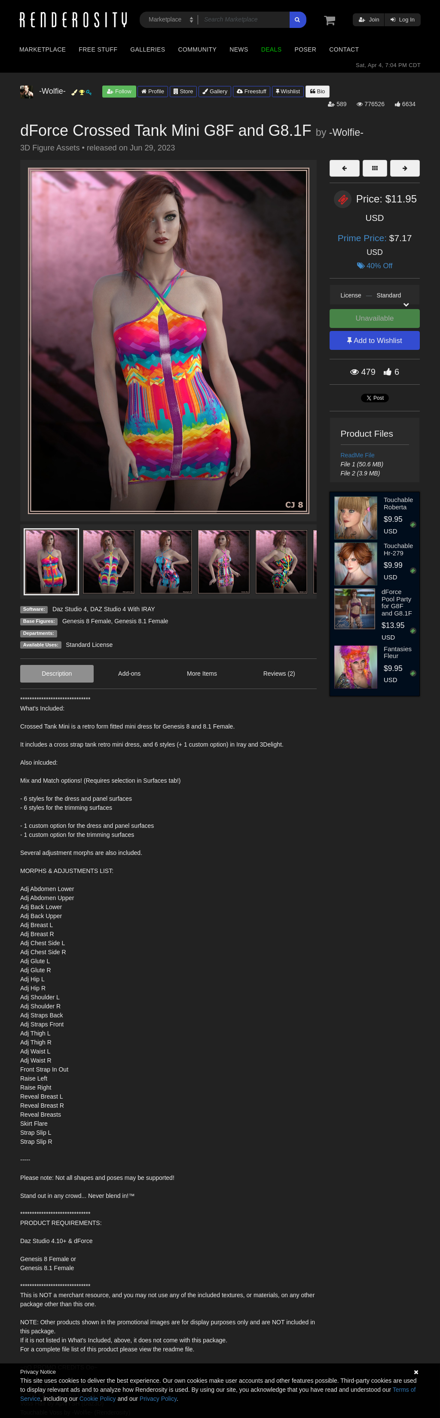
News (238, 49)
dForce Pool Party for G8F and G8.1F (397, 602)
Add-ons (129, 673)
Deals (271, 49)
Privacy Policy (158, 1398)
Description (57, 673)
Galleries (147, 49)
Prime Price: (363, 238)
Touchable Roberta (398, 503)
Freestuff (251, 91)
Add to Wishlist (374, 341)
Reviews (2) (279, 673)
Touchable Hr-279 (398, 549)
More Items (202, 673)
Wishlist (288, 91)
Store (183, 91)
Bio (317, 91)
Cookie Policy (97, 1398)
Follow (119, 91)
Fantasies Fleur (398, 652)
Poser (305, 49)
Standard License (89, 644)
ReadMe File (358, 455)
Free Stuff (98, 49)
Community (197, 49)
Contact (344, 49)
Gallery (214, 91)
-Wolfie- (346, 132)
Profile (152, 91)
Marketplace (42, 49)
